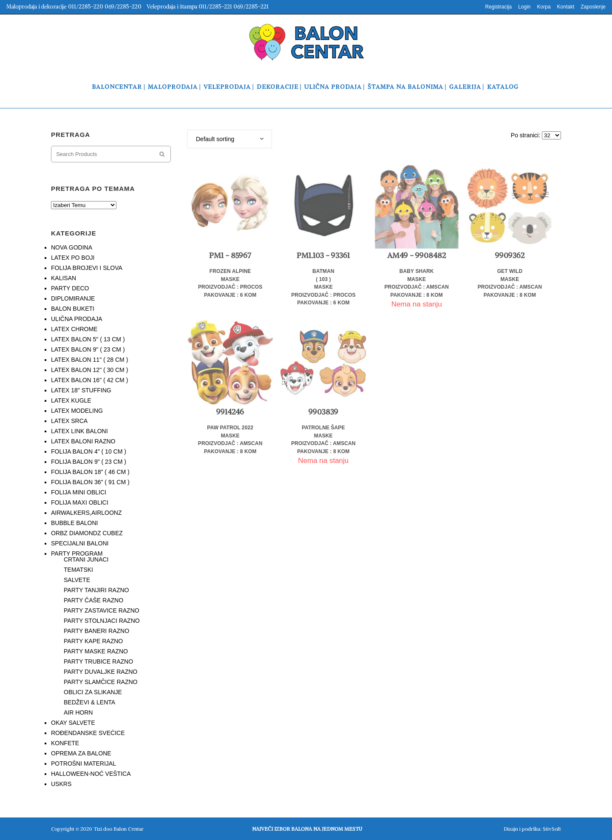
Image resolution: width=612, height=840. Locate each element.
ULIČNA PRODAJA (76, 318)
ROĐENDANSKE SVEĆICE (88, 732)
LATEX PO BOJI (72, 257)
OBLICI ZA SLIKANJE (93, 692)
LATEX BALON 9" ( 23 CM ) (88, 349)
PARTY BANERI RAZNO (96, 630)
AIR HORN (78, 712)
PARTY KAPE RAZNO (93, 641)
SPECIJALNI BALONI (79, 543)
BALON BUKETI (72, 308)
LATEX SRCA (69, 420)
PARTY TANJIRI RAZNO (96, 590)
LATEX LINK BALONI (79, 431)
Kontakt (566, 7)
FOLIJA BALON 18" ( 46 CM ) (90, 471)
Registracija (498, 7)
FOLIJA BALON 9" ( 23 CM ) (88, 461)
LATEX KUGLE (71, 400)
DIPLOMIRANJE (73, 298)
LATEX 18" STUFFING (81, 390)
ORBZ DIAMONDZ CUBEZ (87, 533)
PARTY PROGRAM (76, 553)
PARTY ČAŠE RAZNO (93, 600)
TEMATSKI (78, 569)
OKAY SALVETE (73, 722)
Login (524, 7)
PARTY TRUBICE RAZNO (98, 661)
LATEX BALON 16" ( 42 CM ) (89, 380)
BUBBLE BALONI (74, 522)
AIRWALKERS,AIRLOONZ (86, 512)
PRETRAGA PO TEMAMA (93, 188)
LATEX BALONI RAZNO (83, 441)
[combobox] (229, 139)
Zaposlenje (593, 7)
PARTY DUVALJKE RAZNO (100, 671)
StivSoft (552, 829)
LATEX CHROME (74, 329)
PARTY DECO (70, 288)
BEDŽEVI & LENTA (89, 702)
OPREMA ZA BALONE (81, 753)
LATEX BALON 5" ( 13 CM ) (88, 339)
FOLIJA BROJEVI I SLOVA (86, 267)
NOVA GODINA (71, 247)
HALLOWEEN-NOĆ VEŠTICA (90, 773)
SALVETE (77, 579)
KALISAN (63, 278)
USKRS (61, 783)
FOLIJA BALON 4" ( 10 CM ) (88, 451)
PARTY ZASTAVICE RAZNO (101, 610)
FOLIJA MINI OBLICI (78, 492)
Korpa (544, 7)
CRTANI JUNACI (86, 559)
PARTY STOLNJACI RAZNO (102, 620)
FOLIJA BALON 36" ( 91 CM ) (90, 482)
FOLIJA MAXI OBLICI (79, 502)
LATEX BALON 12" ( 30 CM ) (89, 369)
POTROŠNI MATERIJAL (83, 763)
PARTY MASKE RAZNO (96, 651)
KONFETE (65, 743)
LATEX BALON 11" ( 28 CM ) (89, 359)
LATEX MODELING (77, 410)
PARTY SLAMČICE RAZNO (100, 681)
